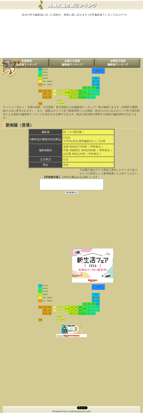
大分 (49, 94)
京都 (71, 91)
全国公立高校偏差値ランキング (72, 62)
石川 (84, 87)
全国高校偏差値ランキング (26, 62)
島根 (59, 91)
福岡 (49, 91)
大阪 (71, 94)
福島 (97, 87)
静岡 (84, 97)
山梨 (89, 94)
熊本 (45, 94)
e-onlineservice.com (79, 413)
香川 (63, 100)
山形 (93, 84)
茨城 (97, 91)
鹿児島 (45, 97)
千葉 (97, 94)
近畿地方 (45, 78)
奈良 (76, 94)
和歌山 (72, 97)
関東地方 (45, 72)
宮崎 (49, 97)
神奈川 (89, 97)
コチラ (122, 14)
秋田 (93, 81)
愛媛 (59, 100)
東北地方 (45, 69)
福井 (80, 91)
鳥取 (63, 91)
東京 (93, 97)
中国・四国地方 (47, 81)
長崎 (40, 91)
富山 (89, 87)
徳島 (63, 103)
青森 (95, 78)
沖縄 (40, 103)
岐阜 (80, 94)
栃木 (93, 91)
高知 (59, 103)
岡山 (63, 94)
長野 (84, 92)
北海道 (98, 71)
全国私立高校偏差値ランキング (117, 62)
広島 (59, 94)
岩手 (97, 81)
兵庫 (67, 92)
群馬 (89, 91)
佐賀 (45, 91)
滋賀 (76, 91)
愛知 (80, 97)
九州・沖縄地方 (47, 84)
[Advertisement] (71, 38)
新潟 (93, 87)
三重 (76, 97)
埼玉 (93, 94)
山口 (55, 92)
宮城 (97, 84)
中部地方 (45, 75)
